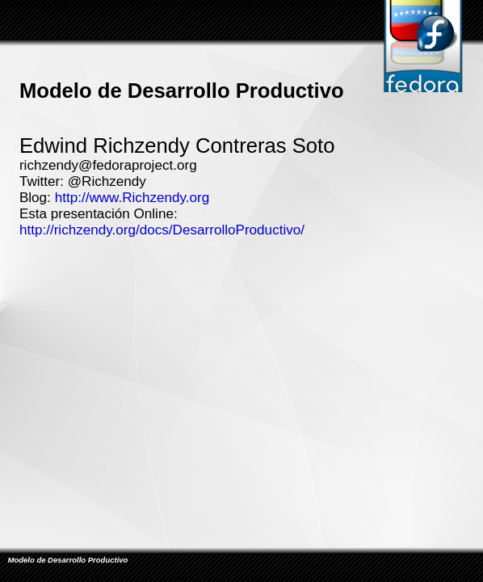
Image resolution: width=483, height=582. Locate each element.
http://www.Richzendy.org (132, 197)
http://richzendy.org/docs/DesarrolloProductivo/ (161, 230)
